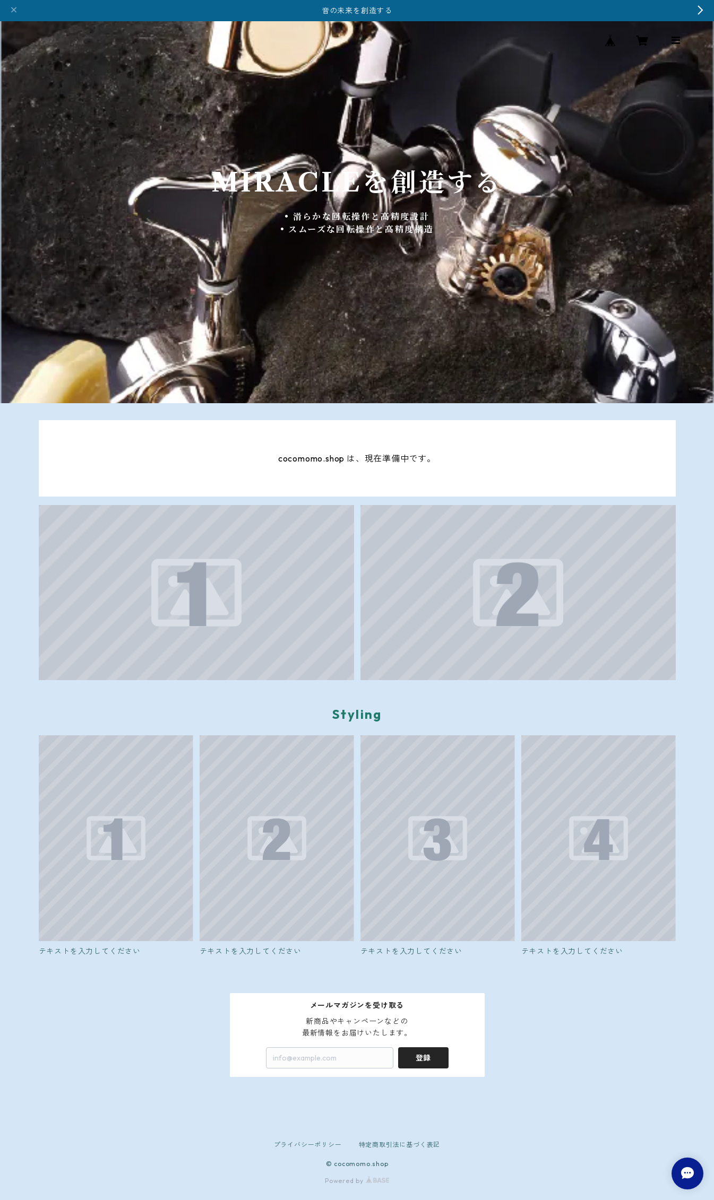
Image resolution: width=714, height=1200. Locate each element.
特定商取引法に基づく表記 (400, 1145)
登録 (423, 1058)
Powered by (357, 1181)
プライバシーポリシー (308, 1145)
